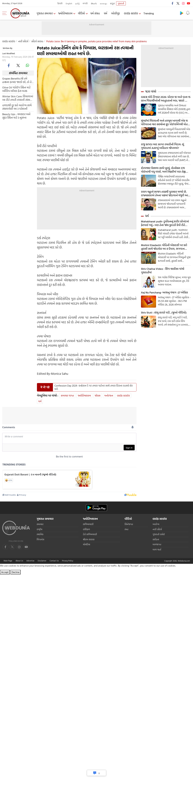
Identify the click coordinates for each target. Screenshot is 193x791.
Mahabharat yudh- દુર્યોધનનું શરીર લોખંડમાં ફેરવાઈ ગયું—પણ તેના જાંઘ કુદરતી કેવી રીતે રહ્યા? (165, 223)
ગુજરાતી (121, 3)
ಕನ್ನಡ (112, 3)
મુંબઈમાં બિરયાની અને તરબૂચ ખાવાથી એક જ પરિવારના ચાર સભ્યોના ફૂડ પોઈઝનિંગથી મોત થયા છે (164, 122)
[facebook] (9, 65)
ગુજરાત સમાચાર (44, 13)
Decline (15, 572)
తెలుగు (94, 3)
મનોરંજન (108, 395)
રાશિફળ (86, 529)
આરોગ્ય (156, 524)
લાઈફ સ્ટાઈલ (131, 13)
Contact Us (54, 560)
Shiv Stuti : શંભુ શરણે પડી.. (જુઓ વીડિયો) (164, 312)
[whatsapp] (27, 65)
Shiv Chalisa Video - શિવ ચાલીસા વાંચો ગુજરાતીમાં (162, 270)
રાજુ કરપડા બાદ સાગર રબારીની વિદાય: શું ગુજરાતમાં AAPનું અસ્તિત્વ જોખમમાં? (162, 146)
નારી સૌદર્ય (23, 41)
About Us (19, 560)
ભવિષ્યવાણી (88, 524)
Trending (149, 13)
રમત (126, 529)
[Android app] (96, 508)
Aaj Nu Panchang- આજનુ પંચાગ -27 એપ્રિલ (164, 292)
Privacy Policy (67, 560)
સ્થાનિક (40, 534)
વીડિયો (81, 13)
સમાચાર (40, 524)
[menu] (5, 13)
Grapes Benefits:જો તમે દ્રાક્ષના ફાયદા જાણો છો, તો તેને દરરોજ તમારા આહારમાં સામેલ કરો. (17, 80)
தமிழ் (77, 3)
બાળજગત (157, 544)
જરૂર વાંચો (150, 91)
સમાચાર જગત (67, 395)
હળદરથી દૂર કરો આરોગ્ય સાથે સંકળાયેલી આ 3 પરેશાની (17, 106)
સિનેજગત (129, 524)
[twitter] (18, 65)
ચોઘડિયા (86, 544)
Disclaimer (42, 560)
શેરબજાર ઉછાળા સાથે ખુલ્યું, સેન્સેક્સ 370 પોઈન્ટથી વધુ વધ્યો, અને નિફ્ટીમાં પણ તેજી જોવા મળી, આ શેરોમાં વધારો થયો (163, 169)
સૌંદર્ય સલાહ (37, 41)
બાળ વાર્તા (157, 550)
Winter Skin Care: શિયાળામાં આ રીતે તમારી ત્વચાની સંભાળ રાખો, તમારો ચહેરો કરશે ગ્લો (17, 98)
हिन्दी (60, 3)
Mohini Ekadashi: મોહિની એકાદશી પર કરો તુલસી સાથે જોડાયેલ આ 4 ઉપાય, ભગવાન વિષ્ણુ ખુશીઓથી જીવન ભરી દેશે (164, 247)
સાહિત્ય (156, 539)
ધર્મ (105, 13)
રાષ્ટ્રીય (39, 529)
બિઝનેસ (40, 539)
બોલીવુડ (115, 13)
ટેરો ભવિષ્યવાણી (90, 534)
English (69, 3)
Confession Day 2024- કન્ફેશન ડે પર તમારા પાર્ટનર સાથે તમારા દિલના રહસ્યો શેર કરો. (93, 387)
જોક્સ (97, 395)
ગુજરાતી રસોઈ (159, 534)
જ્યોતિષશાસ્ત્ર (65, 13)
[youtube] (19, 547)
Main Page (8, 560)
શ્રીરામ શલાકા (89, 539)
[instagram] (26, 547)
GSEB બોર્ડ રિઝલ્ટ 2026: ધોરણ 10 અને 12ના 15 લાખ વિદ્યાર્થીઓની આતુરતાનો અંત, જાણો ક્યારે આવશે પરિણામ (165, 98)
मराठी (85, 3)
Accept (5, 572)
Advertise (30, 560)
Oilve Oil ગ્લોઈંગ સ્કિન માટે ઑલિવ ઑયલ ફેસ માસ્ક (16, 89)
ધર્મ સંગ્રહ (95, 13)
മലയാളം (103, 3)
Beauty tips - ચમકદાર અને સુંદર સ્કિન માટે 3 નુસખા (16, 115)
